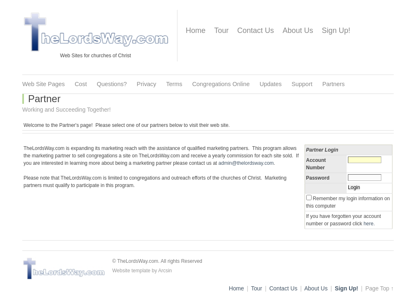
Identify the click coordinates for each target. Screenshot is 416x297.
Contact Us (255, 30)
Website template (131, 271)
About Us (298, 30)
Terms (174, 84)
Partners (333, 84)
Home (196, 30)
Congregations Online (221, 84)
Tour (221, 30)
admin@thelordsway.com (246, 163)
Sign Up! (336, 30)
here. (369, 224)
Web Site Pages (43, 84)
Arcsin (165, 271)
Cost (81, 84)
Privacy (146, 84)
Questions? (112, 84)
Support (302, 84)
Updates (271, 84)
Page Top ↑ (379, 288)
